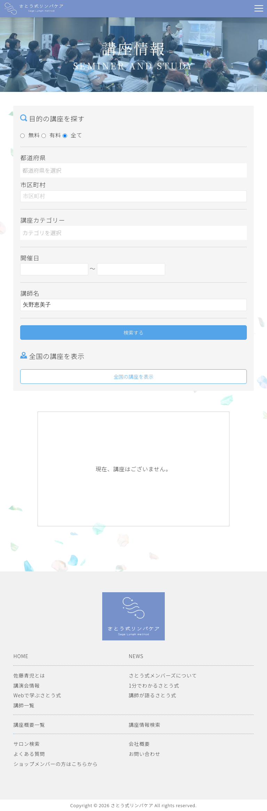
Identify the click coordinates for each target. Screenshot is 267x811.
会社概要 (139, 743)
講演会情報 (26, 685)
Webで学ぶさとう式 (37, 695)
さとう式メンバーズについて (163, 675)
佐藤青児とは (29, 675)
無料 (30, 135)
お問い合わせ (144, 753)
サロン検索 (26, 743)
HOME (20, 655)
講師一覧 (23, 705)
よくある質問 (29, 753)
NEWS (136, 655)
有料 (51, 135)
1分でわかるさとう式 (154, 685)
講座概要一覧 (29, 724)
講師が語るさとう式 (152, 695)
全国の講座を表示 (133, 376)
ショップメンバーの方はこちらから (55, 763)
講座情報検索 (144, 724)
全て (72, 135)
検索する (133, 332)
